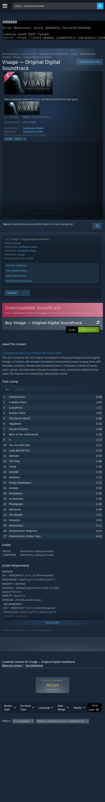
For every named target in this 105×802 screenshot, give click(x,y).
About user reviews (12, 667)
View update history (16, 272)
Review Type (8, 715)
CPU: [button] (70, 734)
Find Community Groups (19, 283)
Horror (18, 141)
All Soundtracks (10, 56)
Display (78, 715)
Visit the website (16, 267)
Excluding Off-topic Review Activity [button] (59, 729)
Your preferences (34, 667)
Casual (9, 141)
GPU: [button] (82, 734)
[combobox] (55, 6)
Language (44, 715)
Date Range (61, 715)
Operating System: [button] (50, 734)
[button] (88, 332)
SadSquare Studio (33, 130)
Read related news (16, 278)
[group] (52, 734)
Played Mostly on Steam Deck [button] (18, 734)
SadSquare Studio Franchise (53, 56)
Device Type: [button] (9, 738)
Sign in (6, 226)
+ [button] (24, 141)
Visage (74, 56)
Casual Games (28, 56)
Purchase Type (25, 715)
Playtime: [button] (89, 729)
